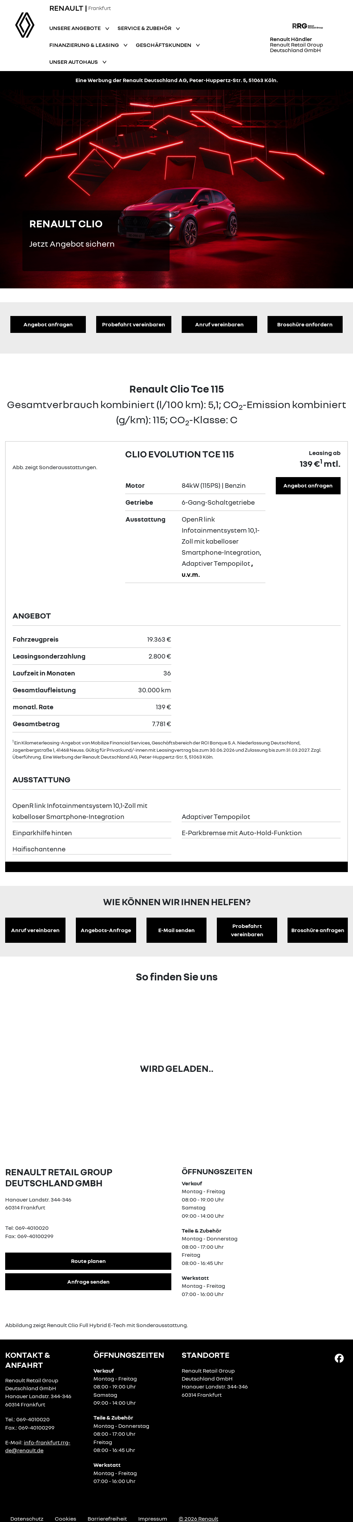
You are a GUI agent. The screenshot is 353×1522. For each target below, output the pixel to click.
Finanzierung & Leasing (84, 44)
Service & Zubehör (145, 27)
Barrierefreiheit (107, 1518)
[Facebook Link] (339, 1357)
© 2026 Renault (198, 1518)
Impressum (152, 1518)
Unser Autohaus (74, 61)
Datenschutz (26, 1518)
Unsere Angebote (75, 27)
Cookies (65, 1518)
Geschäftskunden (164, 44)
